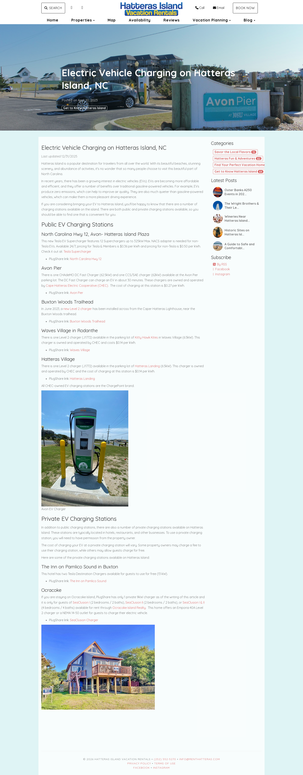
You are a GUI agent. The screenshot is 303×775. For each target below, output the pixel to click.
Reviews (171, 20)
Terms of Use (165, 763)
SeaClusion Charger (84, 620)
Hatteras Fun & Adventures (237, 158)
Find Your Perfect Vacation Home (243, 165)
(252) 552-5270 (165, 759)
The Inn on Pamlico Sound (88, 581)
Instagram (221, 274)
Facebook (221, 269)
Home (52, 20)
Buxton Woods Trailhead (87, 321)
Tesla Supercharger (77, 251)
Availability (140, 20)
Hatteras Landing (147, 366)
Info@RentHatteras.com (199, 759)
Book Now (245, 8)
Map (112, 20)
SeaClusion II (134, 602)
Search (53, 8)
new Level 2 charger (77, 309)
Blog (248, 20)
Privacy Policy (139, 763)
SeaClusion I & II (193, 602)
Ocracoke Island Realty (129, 608)
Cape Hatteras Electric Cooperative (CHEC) (77, 285)
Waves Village (80, 350)
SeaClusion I (81, 602)
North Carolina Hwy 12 (85, 259)
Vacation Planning (210, 20)
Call (199, 8)
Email (218, 8)
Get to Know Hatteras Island (84, 108)
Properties (81, 20)
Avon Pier (76, 293)
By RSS (220, 264)
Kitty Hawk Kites (146, 337)
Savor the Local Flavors (235, 152)
